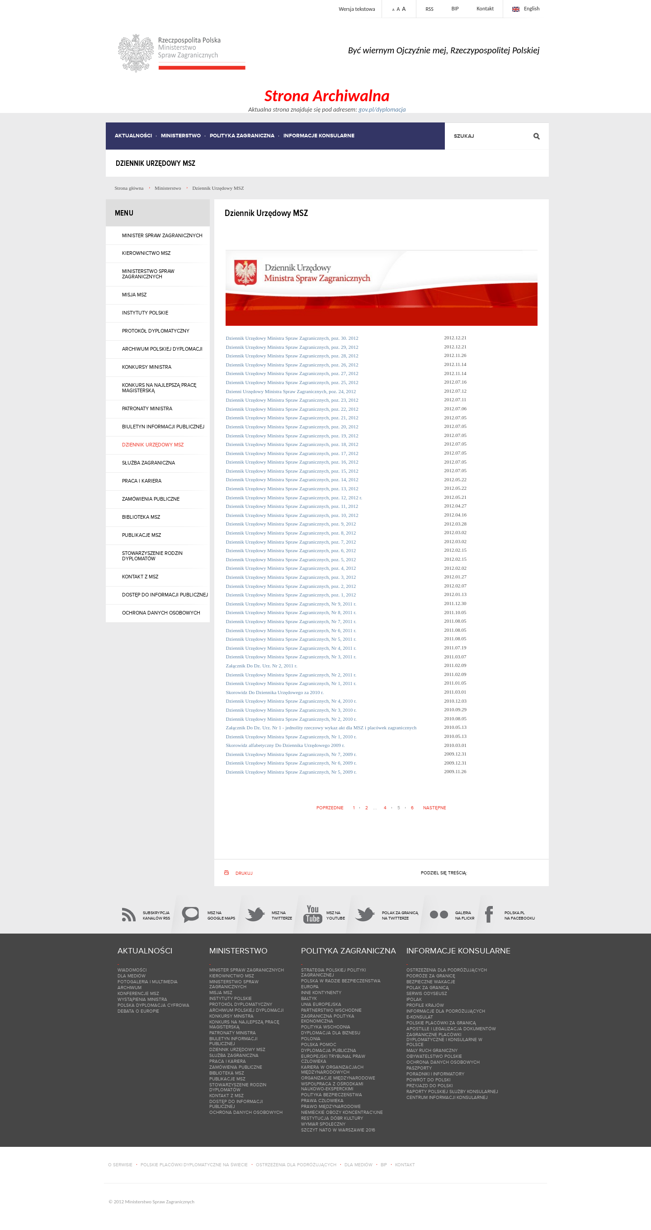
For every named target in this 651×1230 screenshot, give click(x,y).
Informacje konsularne (318, 136)
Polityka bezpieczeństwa (331, 1094)
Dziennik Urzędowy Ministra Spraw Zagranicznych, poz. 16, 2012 (293, 462)
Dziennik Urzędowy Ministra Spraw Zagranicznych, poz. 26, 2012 (293, 364)
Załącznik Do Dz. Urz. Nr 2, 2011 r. (262, 665)
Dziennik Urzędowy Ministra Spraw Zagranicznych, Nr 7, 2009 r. (292, 754)
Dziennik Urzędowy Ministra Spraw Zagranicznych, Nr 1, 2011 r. (292, 683)
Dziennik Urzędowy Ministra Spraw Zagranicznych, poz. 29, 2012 (292, 347)
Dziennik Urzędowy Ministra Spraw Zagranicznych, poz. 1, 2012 (292, 594)
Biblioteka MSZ (141, 517)
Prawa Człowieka (322, 1100)
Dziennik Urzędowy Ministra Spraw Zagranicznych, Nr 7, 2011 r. (292, 621)
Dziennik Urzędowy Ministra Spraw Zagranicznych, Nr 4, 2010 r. (292, 701)
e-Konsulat (419, 1016)
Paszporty (419, 1068)
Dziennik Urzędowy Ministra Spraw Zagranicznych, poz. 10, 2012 (293, 515)
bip (384, 1164)
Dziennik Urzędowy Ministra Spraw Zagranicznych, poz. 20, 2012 (293, 426)
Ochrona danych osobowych (161, 612)
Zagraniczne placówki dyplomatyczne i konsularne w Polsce (444, 1039)
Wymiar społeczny (323, 1124)
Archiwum (130, 987)
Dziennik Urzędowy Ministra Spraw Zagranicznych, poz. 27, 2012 (293, 373)
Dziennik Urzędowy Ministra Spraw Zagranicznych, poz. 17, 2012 (293, 453)
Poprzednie (330, 807)
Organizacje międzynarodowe (338, 1077)
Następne (434, 807)
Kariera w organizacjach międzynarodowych (332, 1070)
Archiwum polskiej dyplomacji (162, 349)
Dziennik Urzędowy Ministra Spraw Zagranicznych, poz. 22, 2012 (293, 409)
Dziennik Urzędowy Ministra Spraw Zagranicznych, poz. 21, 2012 (293, 417)
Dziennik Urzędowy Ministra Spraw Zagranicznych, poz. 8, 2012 (292, 532)
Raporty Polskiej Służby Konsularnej (452, 1091)
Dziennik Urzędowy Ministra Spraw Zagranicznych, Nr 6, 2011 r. (292, 630)
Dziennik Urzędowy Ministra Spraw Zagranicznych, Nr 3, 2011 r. (292, 656)
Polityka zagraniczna (242, 136)
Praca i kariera (141, 481)
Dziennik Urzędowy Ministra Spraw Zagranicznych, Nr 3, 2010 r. (292, 710)
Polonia (311, 1038)
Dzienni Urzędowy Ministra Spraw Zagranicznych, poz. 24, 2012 (292, 391)
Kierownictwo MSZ (146, 253)
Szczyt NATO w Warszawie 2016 (338, 1129)
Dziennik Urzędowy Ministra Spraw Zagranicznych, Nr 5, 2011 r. (292, 639)
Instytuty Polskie (145, 312)
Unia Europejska (321, 1004)
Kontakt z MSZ (140, 576)
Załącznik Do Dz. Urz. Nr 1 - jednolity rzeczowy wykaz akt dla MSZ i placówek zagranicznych (322, 727)
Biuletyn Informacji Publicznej (163, 426)
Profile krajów (425, 1005)
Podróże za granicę (430, 975)
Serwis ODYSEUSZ (426, 993)
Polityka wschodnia (325, 1026)
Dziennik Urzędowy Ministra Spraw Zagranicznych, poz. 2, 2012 (292, 586)
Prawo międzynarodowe (331, 1106)
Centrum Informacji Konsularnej (447, 1097)
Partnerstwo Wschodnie (331, 1010)
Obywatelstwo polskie (434, 1056)
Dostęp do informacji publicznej (165, 594)
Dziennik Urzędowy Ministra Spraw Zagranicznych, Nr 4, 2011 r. (292, 648)
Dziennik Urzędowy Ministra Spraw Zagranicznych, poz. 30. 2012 (292, 338)
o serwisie (120, 1164)
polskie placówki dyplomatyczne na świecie (194, 1164)
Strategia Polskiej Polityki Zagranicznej (333, 972)
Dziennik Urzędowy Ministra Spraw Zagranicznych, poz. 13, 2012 (293, 488)
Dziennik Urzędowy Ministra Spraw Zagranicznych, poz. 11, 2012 (293, 506)
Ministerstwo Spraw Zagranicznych (148, 273)
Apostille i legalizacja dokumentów (451, 1028)
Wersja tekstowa (357, 9)
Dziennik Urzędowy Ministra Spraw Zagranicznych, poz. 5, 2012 (292, 559)
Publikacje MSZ (141, 535)
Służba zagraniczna (148, 462)
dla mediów (358, 1164)
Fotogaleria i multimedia (148, 981)
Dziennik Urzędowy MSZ (153, 444)
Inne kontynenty (321, 992)
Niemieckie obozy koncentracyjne (342, 1112)
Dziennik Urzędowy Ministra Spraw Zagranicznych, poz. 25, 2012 (293, 382)
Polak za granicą (427, 987)
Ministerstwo (181, 136)
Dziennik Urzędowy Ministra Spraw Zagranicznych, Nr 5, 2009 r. (292, 772)
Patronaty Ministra (147, 408)
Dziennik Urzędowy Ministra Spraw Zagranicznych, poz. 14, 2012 (293, 479)
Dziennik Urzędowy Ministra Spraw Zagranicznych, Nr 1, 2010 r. (292, 736)
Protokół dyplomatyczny (155, 330)
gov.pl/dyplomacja (382, 109)
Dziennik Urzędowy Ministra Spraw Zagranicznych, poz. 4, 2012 (292, 568)
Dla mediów (132, 975)
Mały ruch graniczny (432, 1050)
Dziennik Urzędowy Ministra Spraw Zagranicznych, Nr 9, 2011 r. (292, 603)
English (531, 8)
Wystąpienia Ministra (142, 999)
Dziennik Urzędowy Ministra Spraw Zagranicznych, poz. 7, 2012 (292, 542)
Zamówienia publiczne (150, 499)
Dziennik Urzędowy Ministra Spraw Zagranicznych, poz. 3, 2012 (292, 577)
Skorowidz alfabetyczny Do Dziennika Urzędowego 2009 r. (286, 745)
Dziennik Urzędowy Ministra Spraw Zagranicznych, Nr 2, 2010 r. (292, 719)
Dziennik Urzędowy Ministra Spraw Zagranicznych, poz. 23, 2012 (293, 400)
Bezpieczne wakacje (430, 981)
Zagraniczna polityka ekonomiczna (327, 1018)
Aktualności (133, 136)
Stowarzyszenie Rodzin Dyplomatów (152, 555)
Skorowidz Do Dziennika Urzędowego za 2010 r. (275, 692)
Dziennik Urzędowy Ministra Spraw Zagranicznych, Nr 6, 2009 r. (292, 762)
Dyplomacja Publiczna (328, 1050)
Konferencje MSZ (138, 993)
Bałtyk (309, 998)
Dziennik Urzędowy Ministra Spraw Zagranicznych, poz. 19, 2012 (293, 435)
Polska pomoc (318, 1044)
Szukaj (464, 136)
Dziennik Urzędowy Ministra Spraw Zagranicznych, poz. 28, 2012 (293, 355)
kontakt (405, 1164)
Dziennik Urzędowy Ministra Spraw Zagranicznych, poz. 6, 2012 (292, 550)
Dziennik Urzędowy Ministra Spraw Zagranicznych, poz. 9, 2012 (292, 523)
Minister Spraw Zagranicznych (162, 235)
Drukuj (244, 873)
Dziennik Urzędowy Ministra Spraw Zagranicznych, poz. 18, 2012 (293, 444)
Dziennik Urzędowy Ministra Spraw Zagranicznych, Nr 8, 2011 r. (292, 612)
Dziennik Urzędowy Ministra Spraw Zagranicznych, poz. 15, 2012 (293, 471)
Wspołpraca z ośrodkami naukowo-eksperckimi (332, 1086)
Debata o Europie (138, 1011)
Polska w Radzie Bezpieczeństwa (341, 980)
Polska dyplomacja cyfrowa (153, 1005)
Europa (310, 986)
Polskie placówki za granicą (441, 1022)
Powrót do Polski (428, 1079)
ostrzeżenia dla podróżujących (296, 1164)
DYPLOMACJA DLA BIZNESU (330, 1032)
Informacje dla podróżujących (445, 1011)
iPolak (414, 999)
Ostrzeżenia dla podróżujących (446, 969)
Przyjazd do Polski (429, 1085)
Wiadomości (132, 969)
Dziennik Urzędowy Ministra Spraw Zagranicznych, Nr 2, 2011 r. (292, 674)
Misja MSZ (134, 294)
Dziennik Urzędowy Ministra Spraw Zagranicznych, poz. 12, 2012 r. (295, 497)
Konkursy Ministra (146, 367)
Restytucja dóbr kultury (332, 1118)
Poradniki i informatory (435, 1073)
